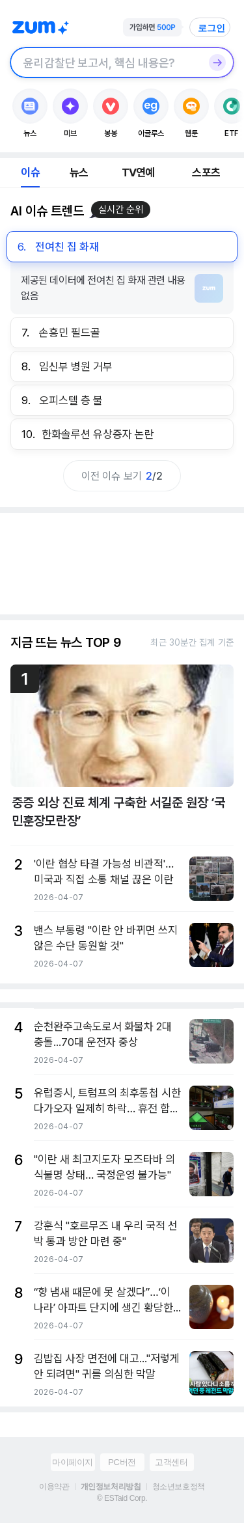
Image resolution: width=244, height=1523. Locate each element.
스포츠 (206, 172)
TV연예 (138, 172)
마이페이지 (72, 1462)
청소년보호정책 (178, 1486)
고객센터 (171, 1462)
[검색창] (105, 62)
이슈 (30, 172)
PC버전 (121, 1462)
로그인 (211, 28)
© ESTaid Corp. (122, 1498)
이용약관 (54, 1486)
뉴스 (79, 172)
